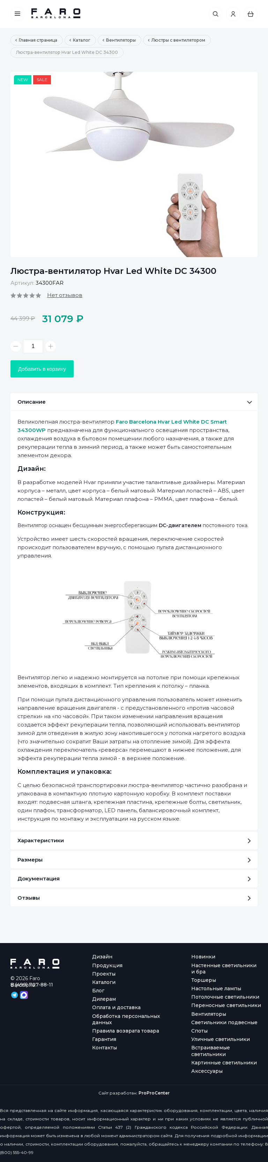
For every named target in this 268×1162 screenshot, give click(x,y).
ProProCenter (154, 1093)
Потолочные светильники (225, 997)
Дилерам (104, 999)
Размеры (134, 859)
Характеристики (134, 840)
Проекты (104, 974)
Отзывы (134, 897)
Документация (134, 878)
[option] (134, 164)
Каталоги (104, 982)
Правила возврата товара (125, 1031)
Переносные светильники (226, 1005)
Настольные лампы (216, 988)
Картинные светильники (224, 1063)
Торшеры (203, 980)
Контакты (104, 1047)
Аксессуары (207, 1071)
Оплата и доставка (116, 1007)
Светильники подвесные (224, 1022)
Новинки (203, 957)
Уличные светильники (220, 1039)
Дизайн (102, 957)
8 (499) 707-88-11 (31, 985)
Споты (199, 1031)
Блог (98, 990)
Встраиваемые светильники (210, 1050)
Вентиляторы (208, 1014)
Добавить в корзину (42, 369)
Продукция (107, 965)
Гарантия (104, 1039)
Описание (134, 401)
